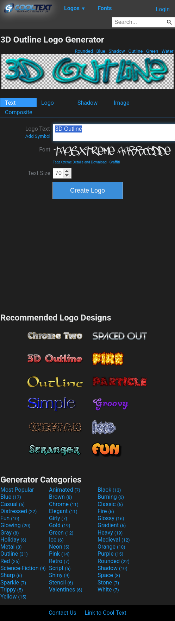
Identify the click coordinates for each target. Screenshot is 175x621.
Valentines (65, 589)
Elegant (63, 511)
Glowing (15, 525)
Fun (9, 518)
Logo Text (37, 132)
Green (152, 51)
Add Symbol (37, 136)
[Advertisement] (88, 255)
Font (44, 149)
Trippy (11, 589)
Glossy (111, 518)
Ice (56, 539)
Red (10, 561)
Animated (64, 489)
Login (163, 9)
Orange (111, 546)
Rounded (84, 51)
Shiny (59, 575)
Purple (110, 553)
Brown (60, 496)
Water (168, 51)
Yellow (13, 596)
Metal (11, 546)
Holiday (13, 539)
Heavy (110, 532)
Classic (110, 504)
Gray (9, 532)
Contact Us (62, 612)
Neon (59, 546)
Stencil (61, 582)
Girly (58, 518)
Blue (100, 51)
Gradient (112, 525)
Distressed (18, 511)
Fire (106, 511)
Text (10, 102)
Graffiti (115, 162)
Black (109, 489)
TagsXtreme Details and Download (80, 162)
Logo (47, 102)
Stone (108, 582)
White (108, 589)
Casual (12, 504)
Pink (59, 553)
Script (60, 568)
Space (109, 575)
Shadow (116, 51)
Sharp (11, 575)
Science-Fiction (23, 568)
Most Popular (17, 489)
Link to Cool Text (105, 612)
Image (122, 102)
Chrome (64, 504)
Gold (59, 525)
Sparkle (13, 582)
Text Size (39, 173)
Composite (18, 112)
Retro (59, 561)
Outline (135, 51)
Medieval (114, 539)
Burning (111, 496)
